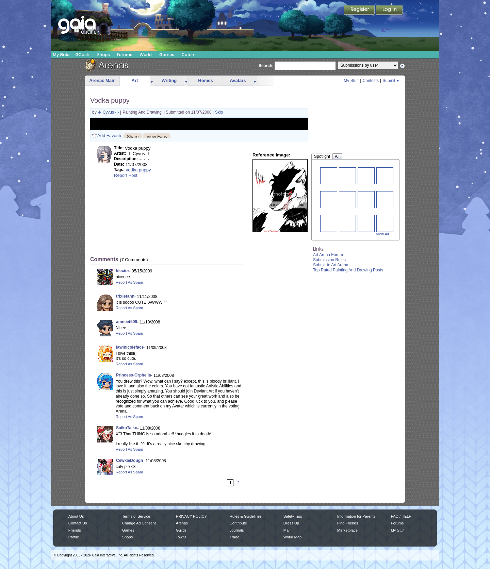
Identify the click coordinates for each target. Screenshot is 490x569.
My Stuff (351, 80)
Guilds (181, 530)
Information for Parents (356, 516)
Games (166, 54)
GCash (82, 54)
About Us (76, 516)
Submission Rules (329, 259)
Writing (169, 80)
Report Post (125, 175)
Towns (181, 537)
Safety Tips (292, 516)
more (152, 81)
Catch (188, 54)
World (146, 54)
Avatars (238, 80)
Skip (219, 112)
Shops (103, 54)
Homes (205, 80)
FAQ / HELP (401, 516)
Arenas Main (102, 80)
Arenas (182, 523)
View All (382, 234)
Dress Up (291, 523)
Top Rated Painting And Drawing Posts (348, 270)
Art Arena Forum (328, 254)
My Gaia (61, 54)
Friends (74, 530)
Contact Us (77, 523)
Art (135, 80)
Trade (234, 537)
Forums (124, 54)
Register (360, 10)
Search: (266, 65)
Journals (237, 530)
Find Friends (347, 523)
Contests (371, 80)
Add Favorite (109, 135)
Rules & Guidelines (246, 516)
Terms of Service (136, 516)
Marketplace (347, 530)
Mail (286, 530)
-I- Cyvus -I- (109, 112)
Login (389, 10)
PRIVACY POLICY (191, 516)
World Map (292, 537)
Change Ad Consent (139, 523)
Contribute (238, 523)
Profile (73, 537)
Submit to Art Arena (330, 265)
